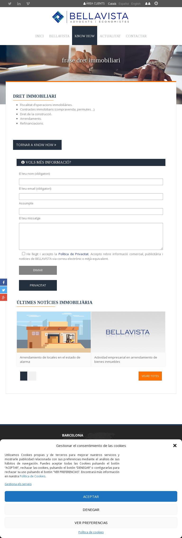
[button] (175, 445)
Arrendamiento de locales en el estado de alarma (50, 359)
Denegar (91, 509)
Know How (85, 36)
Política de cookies (91, 532)
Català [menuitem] (112, 3)
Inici (39, 36)
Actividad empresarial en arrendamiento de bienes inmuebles (125, 359)
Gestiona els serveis (18, 484)
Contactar (136, 36)
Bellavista (59, 36)
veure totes (150, 376)
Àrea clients (94, 3)
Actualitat (110, 36)
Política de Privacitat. (74, 254)
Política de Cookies (32, 476)
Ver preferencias (91, 522)
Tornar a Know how (37, 145)
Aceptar (91, 496)
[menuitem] (112, 4)
